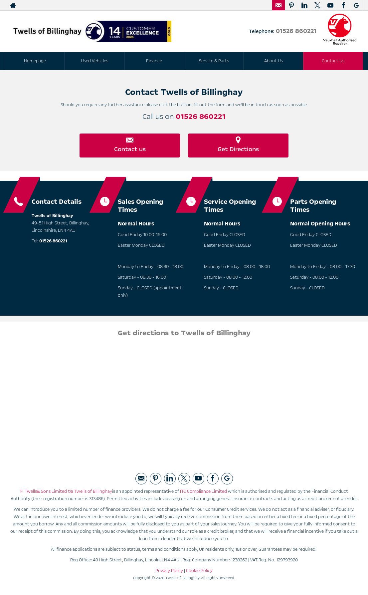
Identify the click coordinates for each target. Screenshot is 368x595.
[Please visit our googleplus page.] (356, 5)
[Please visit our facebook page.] (343, 5)
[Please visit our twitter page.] (317, 5)
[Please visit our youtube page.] (330, 5)
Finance (154, 61)
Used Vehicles (94, 61)
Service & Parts (214, 61)
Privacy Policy (169, 572)
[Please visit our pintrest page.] (291, 5)
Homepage (35, 61)
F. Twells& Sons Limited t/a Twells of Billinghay (66, 493)
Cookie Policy (199, 572)
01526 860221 (296, 31)
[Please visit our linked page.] (304, 5)
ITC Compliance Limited (203, 493)
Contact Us (333, 61)
